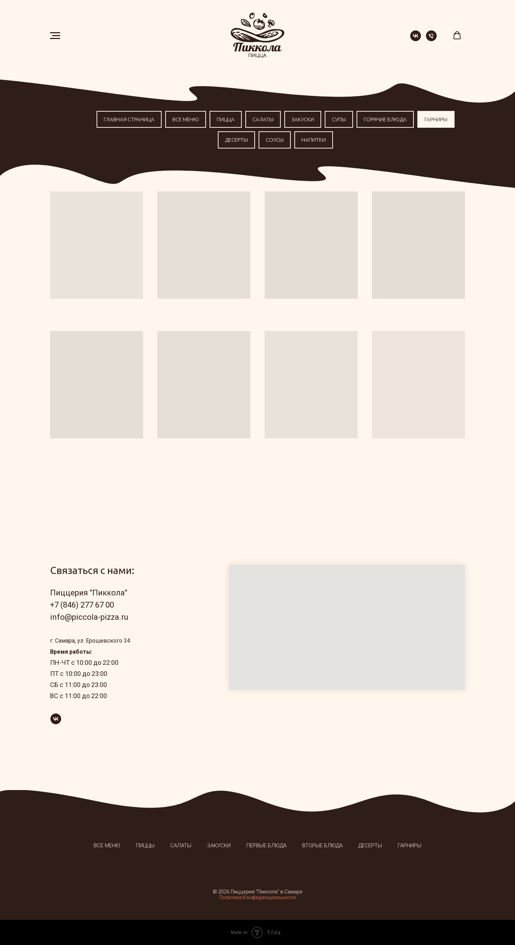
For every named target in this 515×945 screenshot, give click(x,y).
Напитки (313, 140)
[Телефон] (431, 39)
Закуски (302, 119)
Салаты (263, 119)
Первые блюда (266, 845)
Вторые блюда (322, 845)
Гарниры (436, 119)
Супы (339, 119)
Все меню (185, 119)
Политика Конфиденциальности (257, 897)
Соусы (275, 140)
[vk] (415, 39)
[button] (457, 35)
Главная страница (129, 119)
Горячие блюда (385, 119)
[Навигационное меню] (55, 35)
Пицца (226, 119)
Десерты (236, 140)
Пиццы (145, 845)
